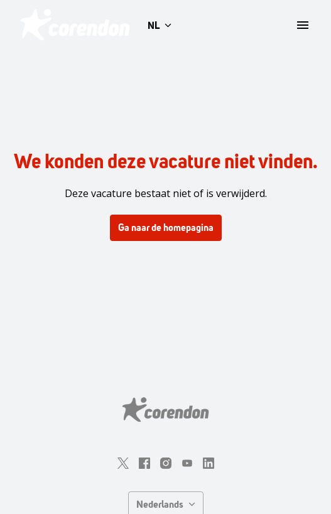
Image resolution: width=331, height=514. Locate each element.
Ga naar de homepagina (166, 227)
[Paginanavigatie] (303, 25)
